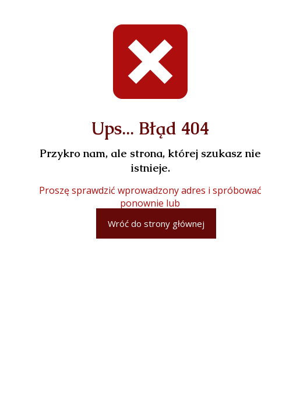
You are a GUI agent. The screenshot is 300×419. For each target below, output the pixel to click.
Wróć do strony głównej (156, 223)
